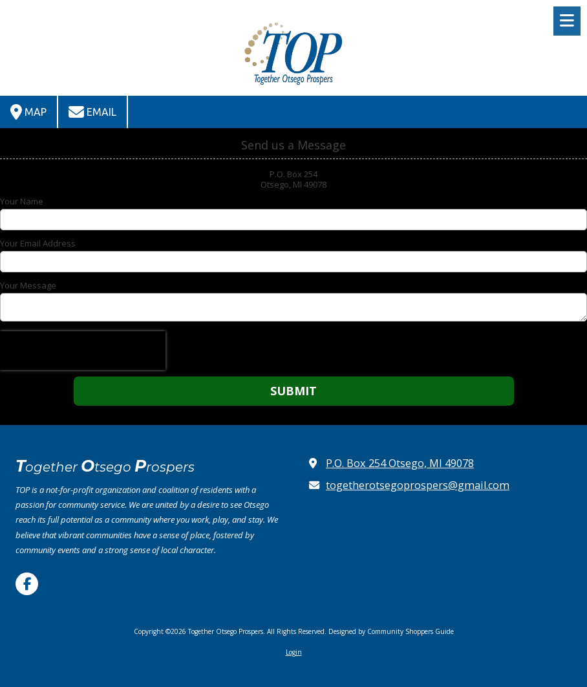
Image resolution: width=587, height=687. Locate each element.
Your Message (28, 285)
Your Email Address (38, 243)
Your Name (21, 201)
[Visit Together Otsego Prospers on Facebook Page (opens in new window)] (27, 583)
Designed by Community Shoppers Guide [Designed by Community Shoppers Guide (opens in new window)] (391, 631)
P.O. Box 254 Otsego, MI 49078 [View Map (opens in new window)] (400, 463)
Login (294, 652)
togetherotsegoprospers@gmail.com (417, 485)
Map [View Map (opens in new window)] (28, 112)
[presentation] (82, 350)
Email (92, 112)
